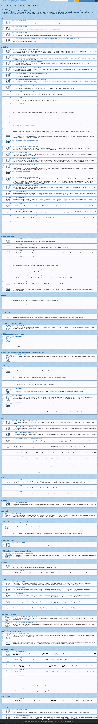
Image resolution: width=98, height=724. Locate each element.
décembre (30, 5)
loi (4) (3, 11)
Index (7, 5)
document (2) (64, 13)
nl (96, 0)
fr (95, 0)
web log (88, 0)
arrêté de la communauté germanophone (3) (80, 12)
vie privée (77, 0)
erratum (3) (51, 12)
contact (92, 0)
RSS (80, 0)
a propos (84, 0)
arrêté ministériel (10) (22, 11)
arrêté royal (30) (10, 11)
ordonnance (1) (40, 11)
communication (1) (61, 12)
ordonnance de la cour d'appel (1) (55, 11)
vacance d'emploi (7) (43, 13)
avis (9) (40, 12)
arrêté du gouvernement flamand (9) (76, 11)
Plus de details (52, 722)
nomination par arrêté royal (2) (28, 13)
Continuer (45, 722)
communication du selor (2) (10, 13)
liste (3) (45, 12)
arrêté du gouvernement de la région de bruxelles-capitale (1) (19, 12)
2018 (36, 5)
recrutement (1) (54, 13)
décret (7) (32, 11)
